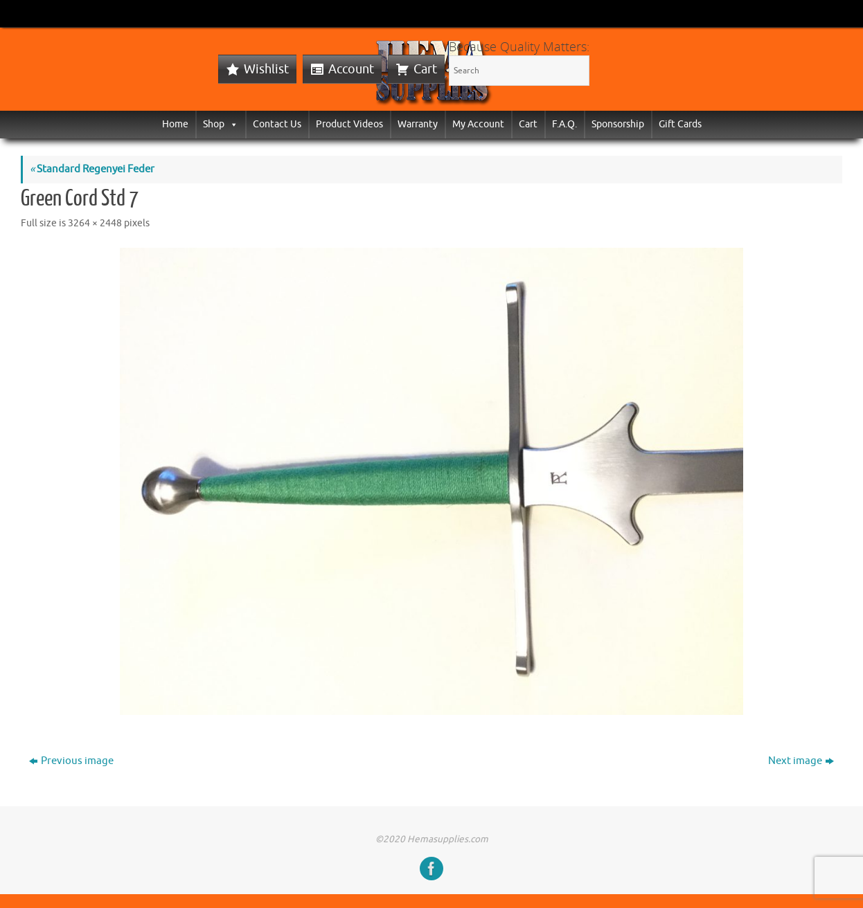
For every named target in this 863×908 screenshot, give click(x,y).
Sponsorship (617, 124)
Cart (425, 69)
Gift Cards (680, 124)
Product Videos (349, 124)
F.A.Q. (564, 124)
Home (175, 124)
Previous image (71, 761)
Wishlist (266, 69)
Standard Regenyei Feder (92, 169)
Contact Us (277, 124)
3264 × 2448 (95, 223)
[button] (231, 124)
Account (351, 69)
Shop (220, 124)
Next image (801, 761)
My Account (478, 124)
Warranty (418, 124)
